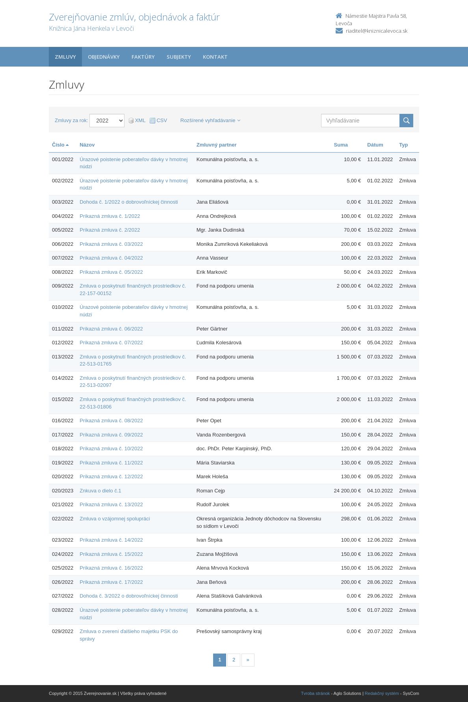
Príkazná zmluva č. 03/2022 (111, 244)
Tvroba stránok (315, 693)
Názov (87, 145)
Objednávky (104, 56)
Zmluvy (65, 56)
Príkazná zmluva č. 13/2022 (111, 504)
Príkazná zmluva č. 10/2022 (111, 448)
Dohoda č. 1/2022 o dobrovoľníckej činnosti (129, 202)
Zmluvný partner (217, 145)
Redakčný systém (382, 693)
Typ (403, 145)
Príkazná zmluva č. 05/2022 (111, 272)
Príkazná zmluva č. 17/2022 (111, 582)
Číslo (60, 145)
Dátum (375, 145)
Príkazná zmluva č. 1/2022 (110, 216)
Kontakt (215, 56)
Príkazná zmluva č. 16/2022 (111, 568)
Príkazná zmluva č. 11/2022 (111, 463)
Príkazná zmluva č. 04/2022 (111, 258)
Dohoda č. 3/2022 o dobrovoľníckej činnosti (129, 596)
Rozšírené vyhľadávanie (210, 120)
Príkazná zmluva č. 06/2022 (111, 329)
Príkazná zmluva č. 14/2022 (111, 540)
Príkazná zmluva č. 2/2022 (110, 230)
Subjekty (179, 56)
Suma (341, 145)
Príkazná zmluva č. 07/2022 (111, 342)
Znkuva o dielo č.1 (100, 491)
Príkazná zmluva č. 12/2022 (111, 476)
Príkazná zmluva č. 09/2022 (111, 435)
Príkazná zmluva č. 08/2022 (111, 420)
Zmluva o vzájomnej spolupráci (115, 519)
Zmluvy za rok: (71, 120)
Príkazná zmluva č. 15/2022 (111, 554)
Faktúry (143, 56)
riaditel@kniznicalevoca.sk (376, 30)
